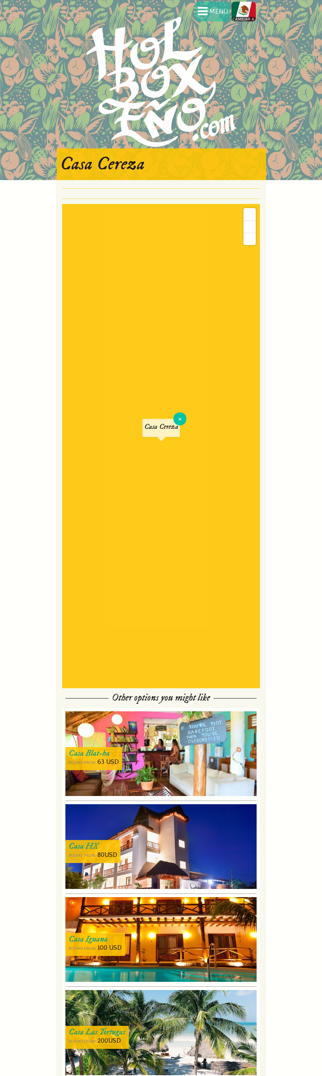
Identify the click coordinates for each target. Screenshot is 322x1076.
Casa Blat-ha (89, 753)
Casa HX (83, 846)
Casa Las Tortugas (97, 1032)
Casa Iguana (88, 939)
